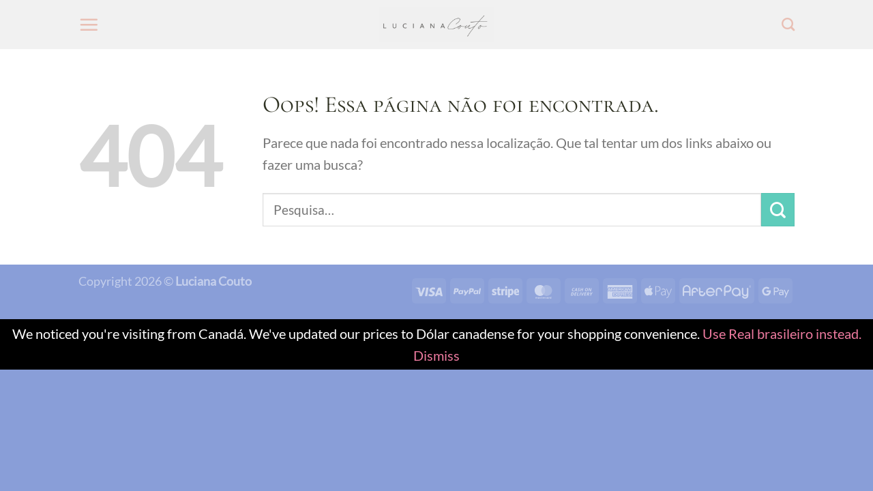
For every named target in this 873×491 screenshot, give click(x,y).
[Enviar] (778, 209)
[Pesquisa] (788, 24)
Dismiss (436, 355)
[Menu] (88, 24)
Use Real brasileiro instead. (781, 333)
